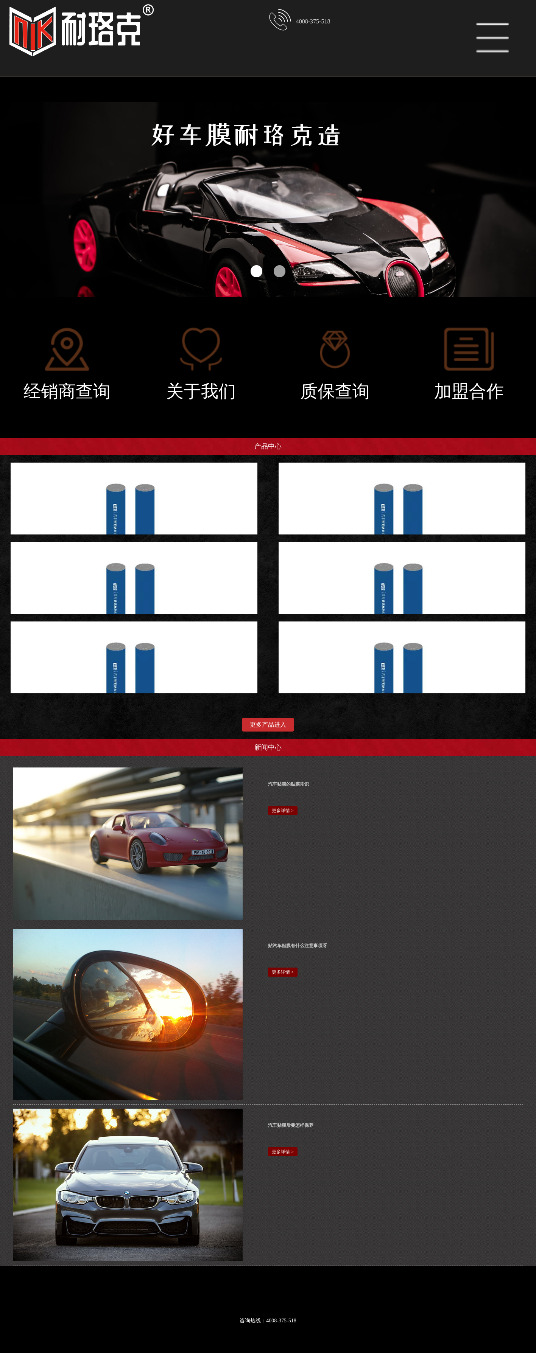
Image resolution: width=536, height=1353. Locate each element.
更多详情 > (283, 810)
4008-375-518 (299, 20)
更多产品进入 (268, 724)
